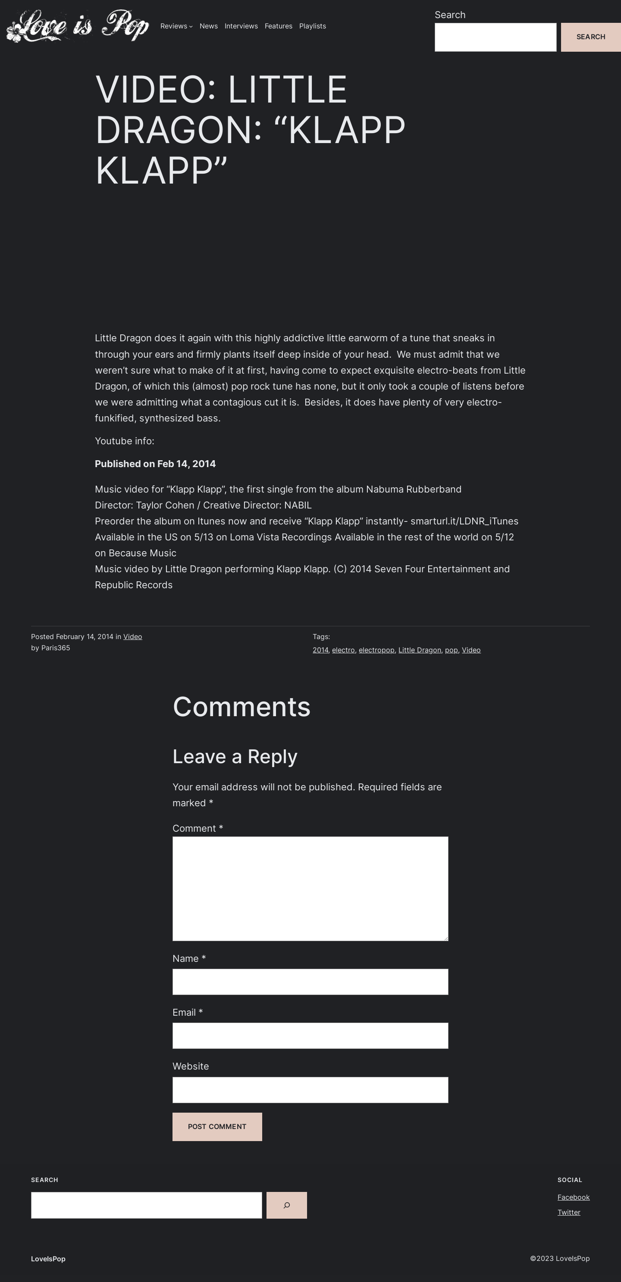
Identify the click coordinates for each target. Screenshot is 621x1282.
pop (451, 650)
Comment (197, 828)
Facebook (574, 1197)
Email (187, 1012)
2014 (320, 650)
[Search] (287, 1205)
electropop (377, 650)
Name (189, 958)
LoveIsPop (48, 1259)
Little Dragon (419, 650)
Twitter (569, 1212)
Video (132, 637)
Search (450, 14)
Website (190, 1066)
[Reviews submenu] (191, 26)
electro (343, 650)
